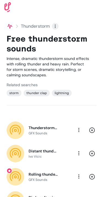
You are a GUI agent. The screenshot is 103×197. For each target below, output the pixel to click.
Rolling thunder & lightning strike (43, 174)
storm (14, 93)
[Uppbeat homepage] (7, 7)
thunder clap (36, 93)
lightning (62, 93)
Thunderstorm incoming (43, 127)
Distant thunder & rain (43, 151)
